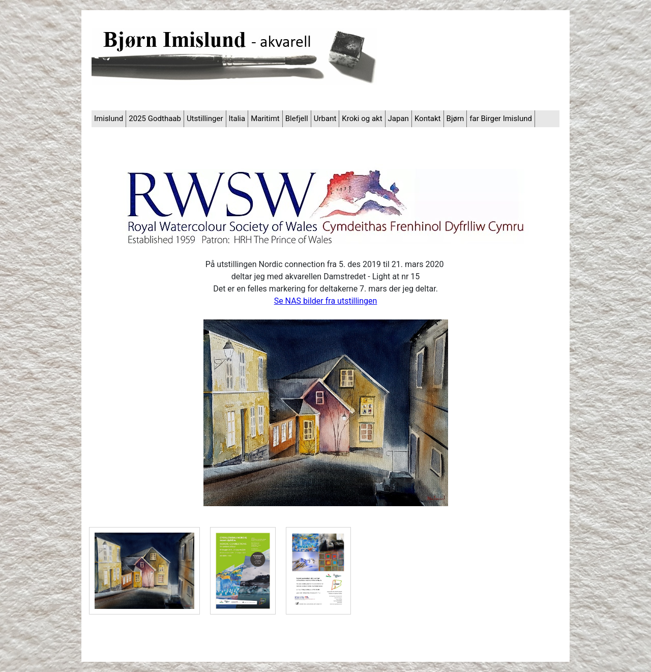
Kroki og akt (362, 118)
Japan (398, 118)
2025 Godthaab (155, 118)
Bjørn (455, 118)
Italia (237, 118)
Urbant (325, 118)
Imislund (108, 118)
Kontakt (428, 118)
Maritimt (265, 118)
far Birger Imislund (500, 118)
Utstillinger (205, 118)
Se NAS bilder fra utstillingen (325, 301)
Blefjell (296, 118)
